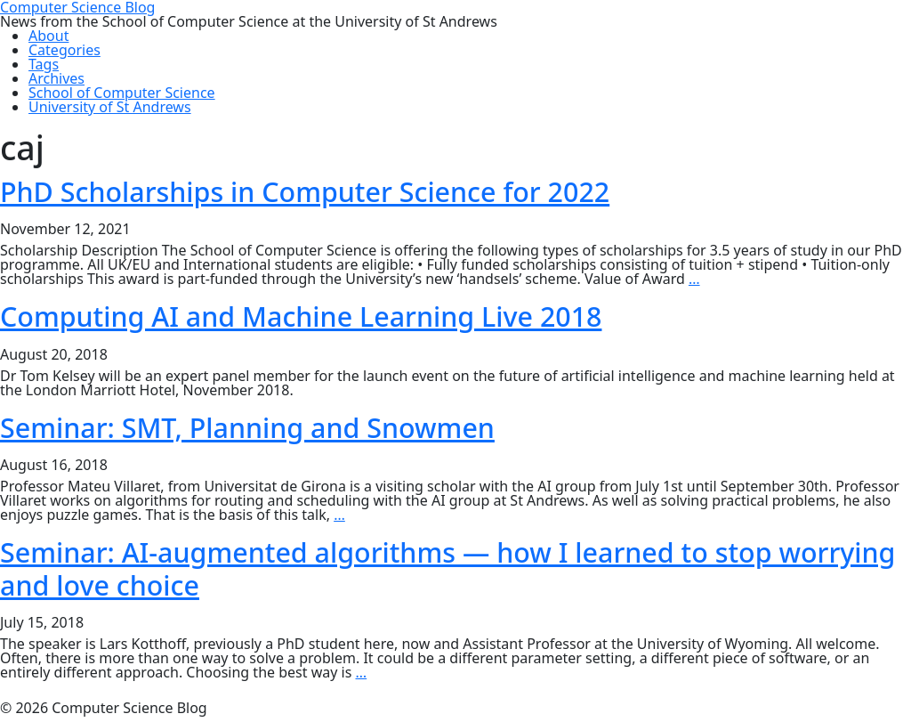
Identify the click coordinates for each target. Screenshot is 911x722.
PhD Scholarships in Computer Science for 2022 (304, 191)
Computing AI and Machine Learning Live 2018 (300, 316)
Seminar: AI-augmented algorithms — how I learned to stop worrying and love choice (447, 568)
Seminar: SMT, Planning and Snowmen (247, 427)
